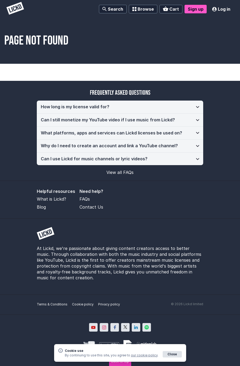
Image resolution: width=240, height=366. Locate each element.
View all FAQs (120, 172)
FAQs (84, 199)
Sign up (195, 9)
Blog (41, 207)
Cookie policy (83, 304)
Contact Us (91, 207)
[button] (120, 107)
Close (172, 354)
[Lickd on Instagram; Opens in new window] (104, 327)
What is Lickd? (51, 199)
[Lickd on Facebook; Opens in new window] (114, 327)
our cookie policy (144, 355)
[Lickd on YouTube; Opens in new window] (93, 327)
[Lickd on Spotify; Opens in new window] (146, 327)
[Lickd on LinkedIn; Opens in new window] (136, 327)
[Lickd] (15, 9)
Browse (143, 9)
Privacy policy (109, 304)
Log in (221, 9)
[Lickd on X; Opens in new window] (125, 327)
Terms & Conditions (52, 304)
